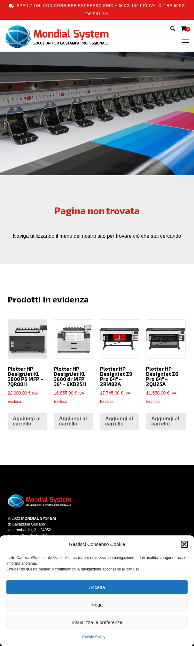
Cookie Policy (93, 637)
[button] (184, 544)
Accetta (97, 587)
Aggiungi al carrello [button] (27, 421)
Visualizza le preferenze (97, 622)
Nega (97, 604)
